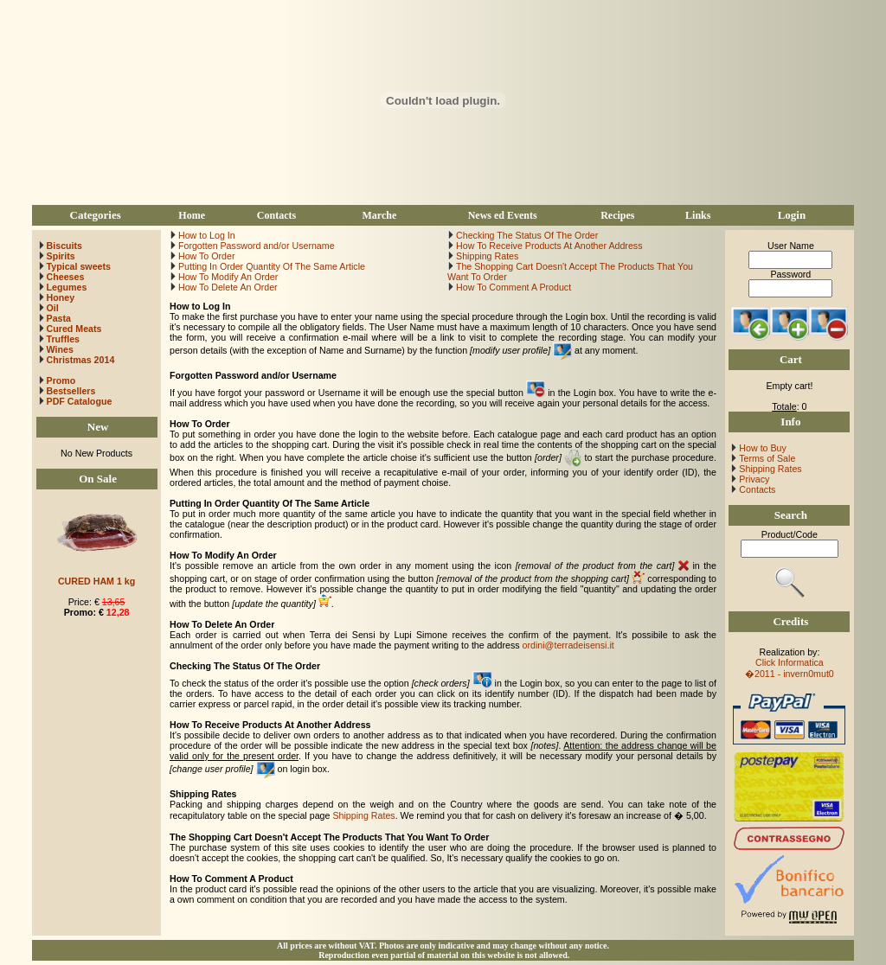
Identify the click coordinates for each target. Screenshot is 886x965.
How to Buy (761, 448)
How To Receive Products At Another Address (547, 245)
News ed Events (502, 215)
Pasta (59, 318)
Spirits (61, 256)
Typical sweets (79, 266)
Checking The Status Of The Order (525, 235)
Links (697, 215)
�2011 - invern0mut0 (789, 673)
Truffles (63, 339)
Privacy (752, 479)
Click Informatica (789, 662)
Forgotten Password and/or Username (255, 245)
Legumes (67, 287)
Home (191, 215)
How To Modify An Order (227, 277)
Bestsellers (70, 391)
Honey (61, 297)
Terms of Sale (765, 458)
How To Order (205, 256)
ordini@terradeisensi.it (568, 645)
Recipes (617, 215)
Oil (53, 308)
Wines (60, 349)
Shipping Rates (485, 256)
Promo (61, 380)
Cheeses (66, 277)
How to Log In (205, 235)
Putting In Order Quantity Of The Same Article (270, 266)
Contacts (276, 215)
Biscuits (64, 245)
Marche (379, 215)
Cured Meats (74, 328)
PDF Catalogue (75, 401)
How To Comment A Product (512, 287)
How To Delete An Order (227, 287)
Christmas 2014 (81, 360)
